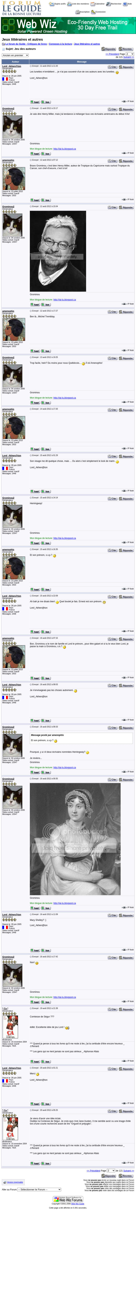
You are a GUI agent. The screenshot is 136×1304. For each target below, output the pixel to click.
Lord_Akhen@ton (11, 66)
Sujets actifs (57, 4)
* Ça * (5, 1008)
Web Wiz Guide (77, 1204)
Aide (127, 4)
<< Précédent (112, 54)
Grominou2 (8, 108)
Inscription (82, 12)
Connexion (98, 12)
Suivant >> (128, 57)
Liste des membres (78, 4)
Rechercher (113, 4)
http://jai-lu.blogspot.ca (64, 149)
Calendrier (97, 4)
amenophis (8, 160)
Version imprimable (15, 1182)
